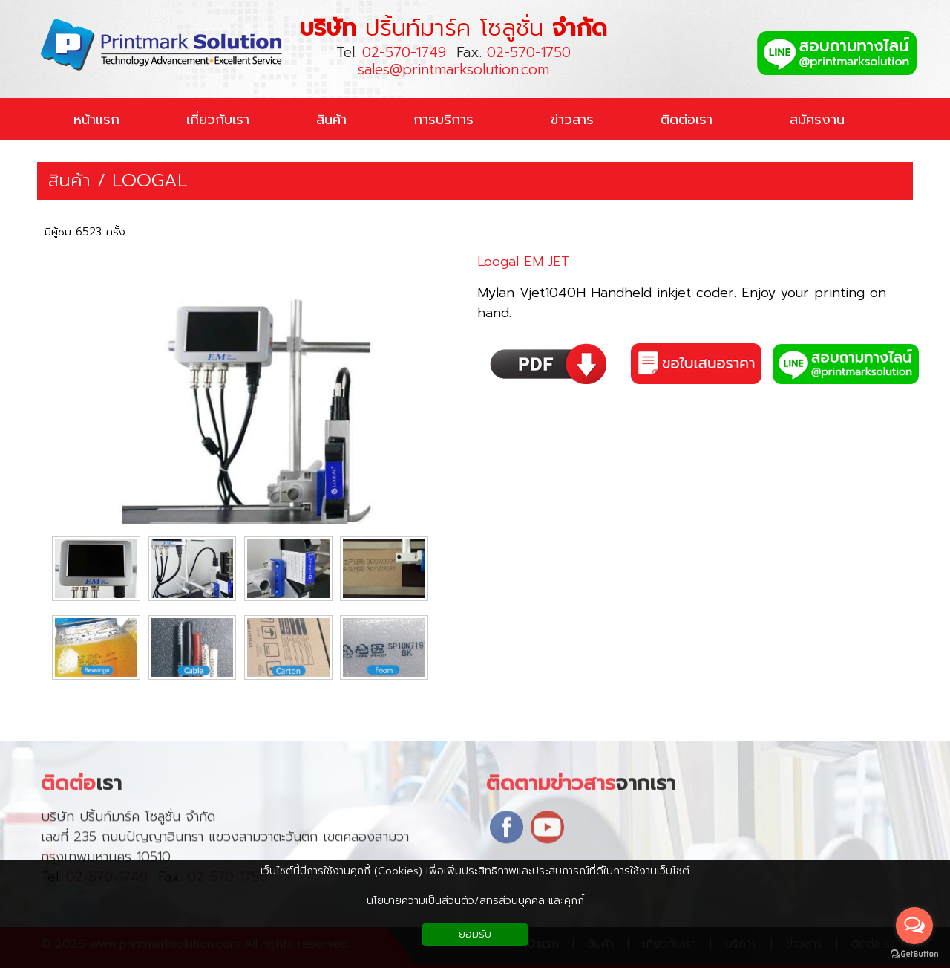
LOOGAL (150, 181)
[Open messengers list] (914, 925)
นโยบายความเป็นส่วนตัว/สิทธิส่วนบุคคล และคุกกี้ (475, 901)
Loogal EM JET (523, 262)
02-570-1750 (529, 52)
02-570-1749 (404, 52)
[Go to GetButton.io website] (914, 953)
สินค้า (69, 181)
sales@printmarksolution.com (453, 69)
